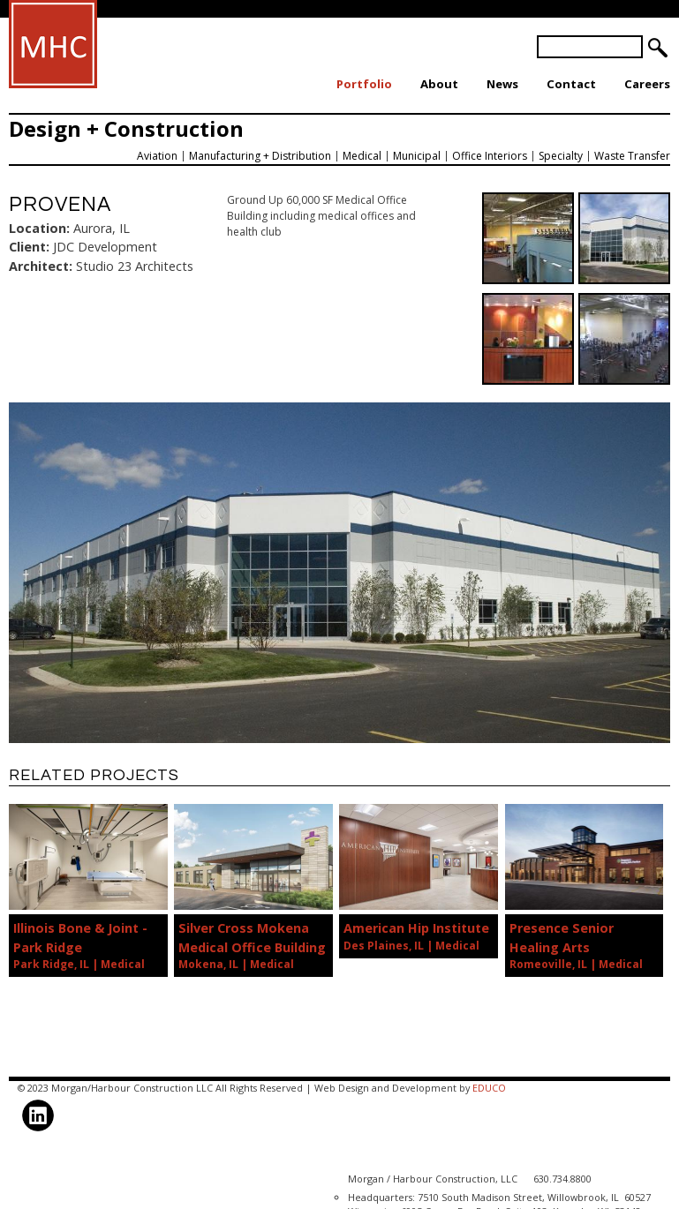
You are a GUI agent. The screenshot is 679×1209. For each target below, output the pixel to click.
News (502, 84)
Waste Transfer (632, 155)
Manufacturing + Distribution (260, 155)
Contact (571, 84)
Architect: (40, 266)
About (439, 84)
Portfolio (364, 84)
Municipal (417, 155)
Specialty (561, 155)
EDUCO (489, 1087)
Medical (362, 155)
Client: (29, 246)
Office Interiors (489, 155)
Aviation (157, 155)
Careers (647, 84)
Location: (39, 228)
